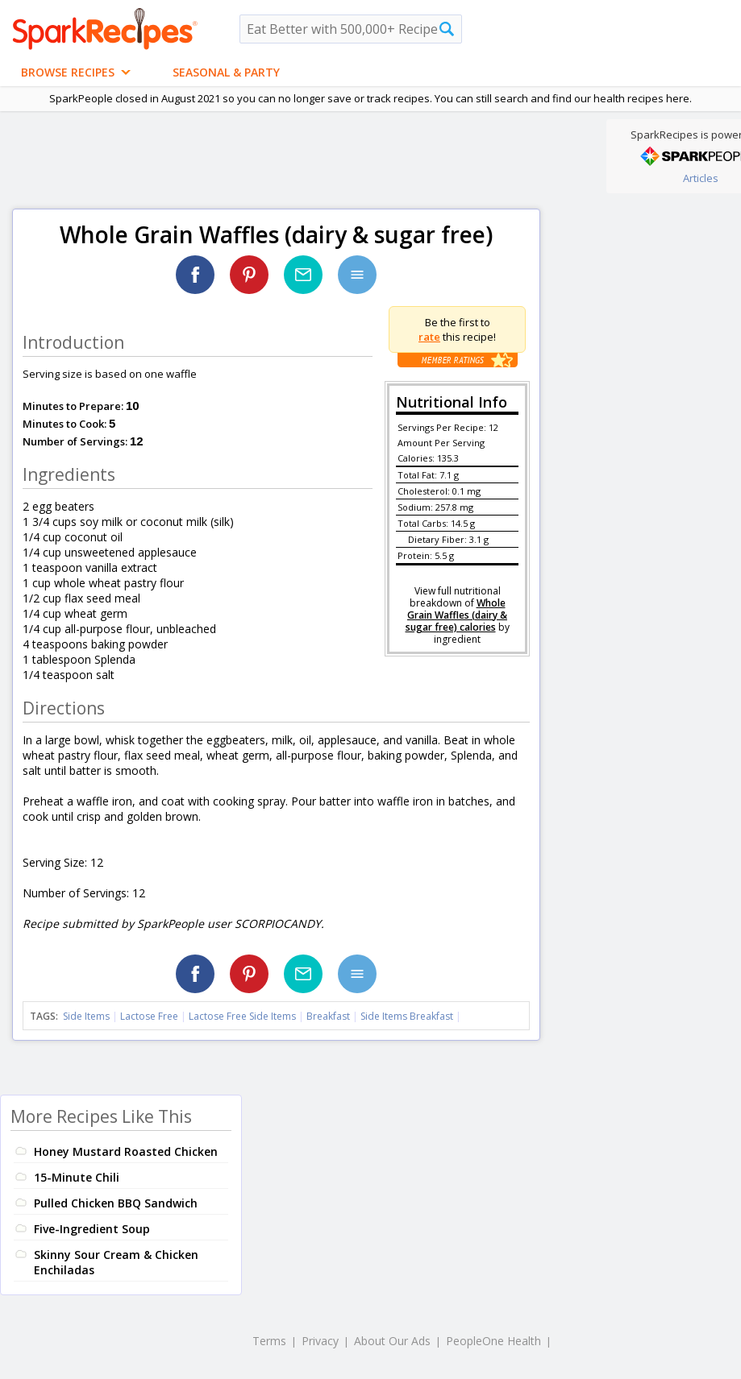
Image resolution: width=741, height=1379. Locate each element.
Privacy (320, 1340)
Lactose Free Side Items (242, 1016)
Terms (269, 1340)
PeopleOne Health (493, 1340)
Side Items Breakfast (406, 1016)
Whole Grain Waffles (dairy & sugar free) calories (457, 615)
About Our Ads (392, 1340)
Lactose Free (149, 1016)
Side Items (86, 1016)
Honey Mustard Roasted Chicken (126, 1151)
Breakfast (328, 1016)
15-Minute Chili (76, 1177)
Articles (700, 178)
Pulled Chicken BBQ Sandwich (116, 1203)
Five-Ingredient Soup (92, 1228)
